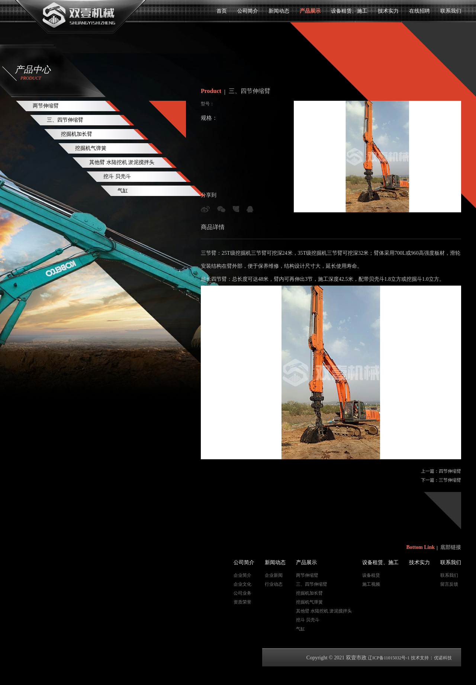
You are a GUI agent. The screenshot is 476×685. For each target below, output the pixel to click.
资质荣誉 (242, 602)
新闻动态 (278, 11)
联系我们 (450, 11)
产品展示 (310, 11)
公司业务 (242, 593)
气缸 (123, 190)
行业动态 (274, 584)
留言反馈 (449, 584)
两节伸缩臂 (46, 106)
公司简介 (247, 11)
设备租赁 (371, 575)
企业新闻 (274, 575)
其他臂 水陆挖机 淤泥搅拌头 (121, 162)
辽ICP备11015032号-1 (388, 657)
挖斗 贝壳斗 (117, 176)
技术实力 (388, 11)
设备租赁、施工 (349, 11)
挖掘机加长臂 (76, 134)
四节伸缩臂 (450, 471)
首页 (221, 11)
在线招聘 (419, 11)
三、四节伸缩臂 (65, 120)
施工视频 (371, 584)
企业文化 (242, 584)
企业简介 (242, 575)
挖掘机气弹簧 (90, 148)
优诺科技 (443, 657)
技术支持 (420, 657)
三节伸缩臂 (450, 480)
